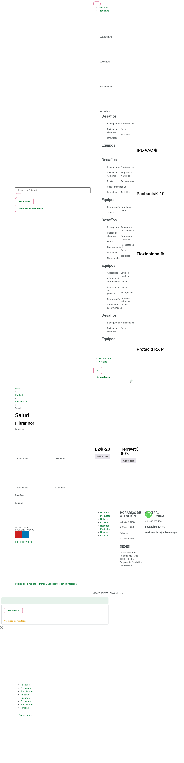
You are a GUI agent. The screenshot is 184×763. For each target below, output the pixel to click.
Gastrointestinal (115, 187)
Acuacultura (21, 401)
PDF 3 (30, 542)
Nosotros (103, 7)
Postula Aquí (105, 358)
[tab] (134, 26)
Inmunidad (112, 138)
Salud (123, 129)
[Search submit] (18, 195)
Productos (104, 10)
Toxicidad (125, 134)
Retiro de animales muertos (125, 301)
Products (19, 395)
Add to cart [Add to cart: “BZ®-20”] (102, 456)
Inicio (17, 388)
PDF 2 (24, 542)
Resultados (24, 201)
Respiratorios (127, 181)
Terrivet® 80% (130, 451)
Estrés (110, 181)
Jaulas (110, 212)
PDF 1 (18, 542)
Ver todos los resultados (31, 208)
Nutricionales (127, 123)
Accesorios (112, 273)
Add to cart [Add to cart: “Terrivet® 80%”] (128, 461)
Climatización (113, 207)
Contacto (104, 522)
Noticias (103, 361)
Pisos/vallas (127, 292)
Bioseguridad (113, 123)
